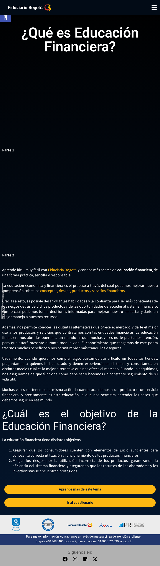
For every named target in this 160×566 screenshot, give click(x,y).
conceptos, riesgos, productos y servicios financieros (82, 290)
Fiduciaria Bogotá (62, 269)
